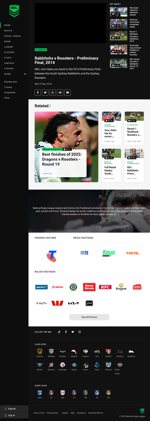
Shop (6, 97)
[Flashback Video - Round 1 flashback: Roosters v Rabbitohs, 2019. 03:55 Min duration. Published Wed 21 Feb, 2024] (134, 128)
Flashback (41, 50)
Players (9, 52)
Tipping (9, 68)
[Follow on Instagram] (79, 332)
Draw (7, 41)
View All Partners (89, 317)
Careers (65, 413)
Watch (8, 30)
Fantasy (9, 63)
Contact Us (81, 413)
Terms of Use (38, 413)
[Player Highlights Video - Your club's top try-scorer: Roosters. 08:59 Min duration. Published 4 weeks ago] (111, 128)
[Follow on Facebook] (66, 332)
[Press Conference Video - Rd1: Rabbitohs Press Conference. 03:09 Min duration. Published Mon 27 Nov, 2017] (134, 165)
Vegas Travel (12, 36)
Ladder (8, 47)
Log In (9, 415)
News (7, 25)
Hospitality (9, 92)
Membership (10, 81)
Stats (8, 57)
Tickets (8, 87)
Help (72, 413)
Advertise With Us (95, 413)
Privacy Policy (52, 413)
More (15, 74)
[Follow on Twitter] (73, 332)
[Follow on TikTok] (59, 332)
